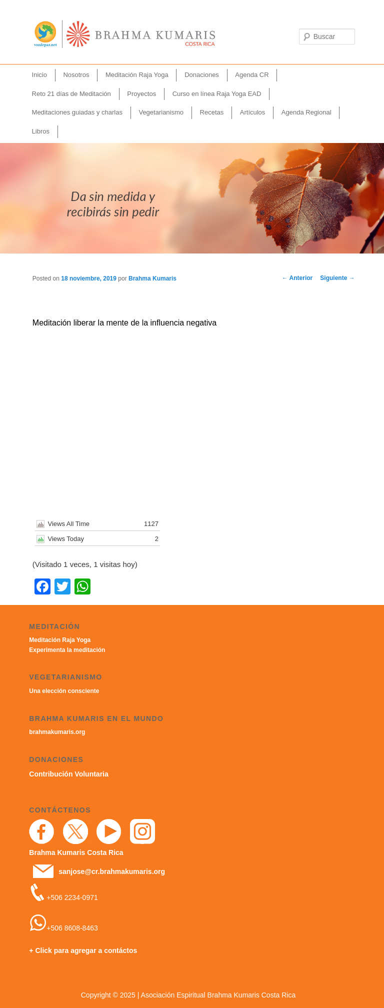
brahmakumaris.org (57, 732)
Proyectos (141, 94)
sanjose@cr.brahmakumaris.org (111, 872)
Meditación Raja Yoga (137, 74)
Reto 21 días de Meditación (71, 94)
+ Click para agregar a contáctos (83, 950)
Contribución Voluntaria (68, 774)
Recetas (212, 112)
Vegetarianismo (161, 112)
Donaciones (201, 74)
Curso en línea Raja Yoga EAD (217, 94)
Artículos (253, 112)
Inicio (39, 74)
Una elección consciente (64, 691)
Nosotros (76, 74)
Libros (41, 131)
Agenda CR (251, 74)
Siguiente (337, 278)
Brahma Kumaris (152, 278)
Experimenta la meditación (67, 650)
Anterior (297, 278)
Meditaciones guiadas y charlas (77, 112)
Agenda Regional (307, 112)
